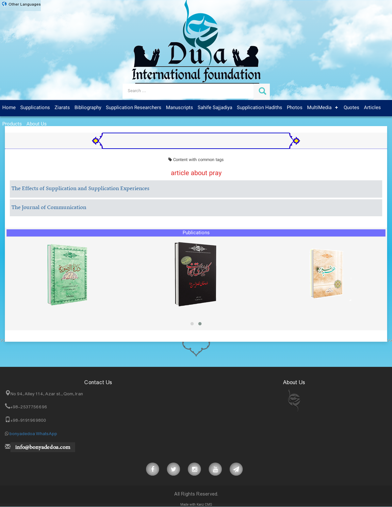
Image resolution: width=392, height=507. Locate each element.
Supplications (35, 108)
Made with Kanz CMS (196, 505)
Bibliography (87, 108)
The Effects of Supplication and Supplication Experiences (80, 189)
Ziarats (62, 108)
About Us (36, 124)
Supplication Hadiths (259, 108)
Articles (372, 108)
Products (12, 124)
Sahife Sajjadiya (215, 108)
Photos (294, 108)
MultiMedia (319, 108)
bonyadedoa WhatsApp (33, 433)
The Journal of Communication (48, 208)
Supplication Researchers (133, 108)
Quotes (351, 108)
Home (9, 108)
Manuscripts (179, 108)
